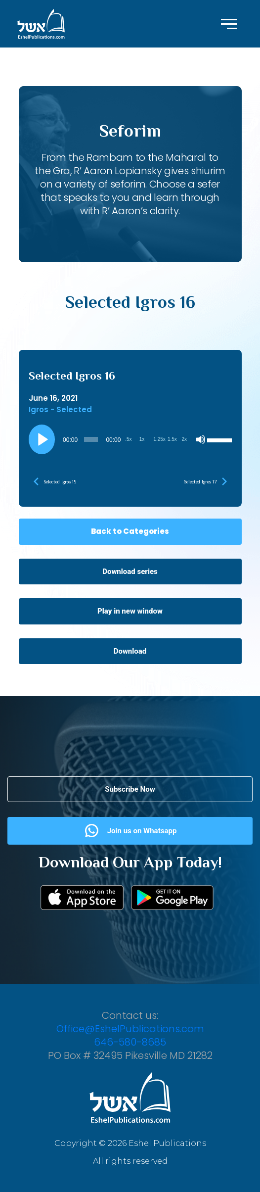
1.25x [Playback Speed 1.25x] (159, 439)
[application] (130, 439)
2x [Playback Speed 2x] (184, 439)
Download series (130, 571)
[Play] (41, 439)
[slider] (91, 439)
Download (130, 651)
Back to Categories (130, 531)
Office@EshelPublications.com (130, 1029)
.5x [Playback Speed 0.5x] (128, 439)
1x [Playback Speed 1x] (142, 439)
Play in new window (130, 611)
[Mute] (201, 439)
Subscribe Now (130, 789)
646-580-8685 (130, 1042)
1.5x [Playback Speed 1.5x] (172, 439)
